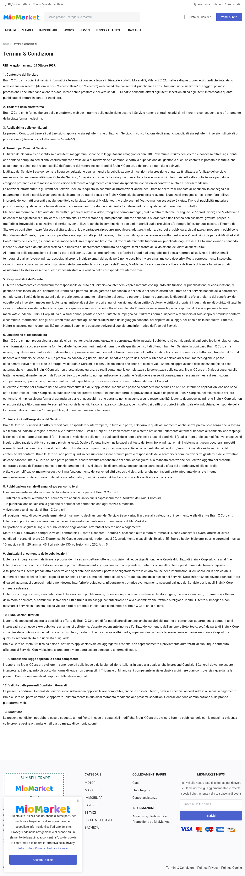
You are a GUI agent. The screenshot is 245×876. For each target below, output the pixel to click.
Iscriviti (211, 815)
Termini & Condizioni (184, 867)
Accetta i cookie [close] (43, 859)
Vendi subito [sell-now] (229, 17)
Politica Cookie (232, 867)
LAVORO (68, 30)
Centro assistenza (144, 797)
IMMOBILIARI (48, 30)
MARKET (27, 30)
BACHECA (134, 30)
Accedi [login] (218, 4)
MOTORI (10, 30)
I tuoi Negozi (140, 790)
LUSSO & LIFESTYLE (109, 30)
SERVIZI (85, 30)
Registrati (234, 4)
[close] (78, 801)
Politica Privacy (210, 867)
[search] (133, 17)
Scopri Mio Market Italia (48, 4)
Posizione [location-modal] (202, 4)
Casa (6, 43)
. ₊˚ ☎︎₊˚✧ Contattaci (16, 4)
